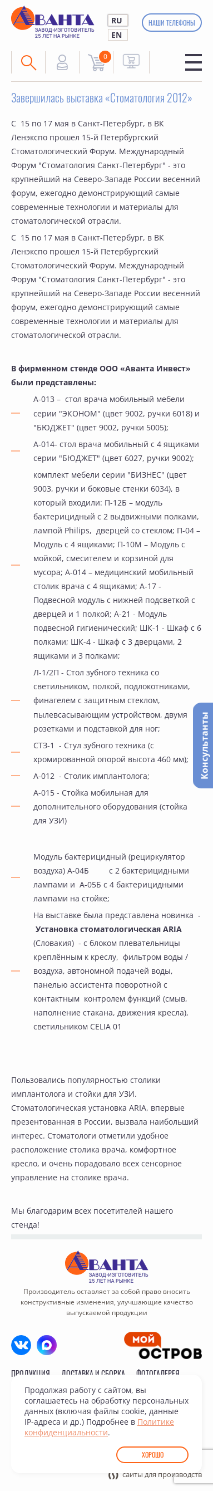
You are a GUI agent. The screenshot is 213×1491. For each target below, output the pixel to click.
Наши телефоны (171, 22)
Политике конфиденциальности (99, 1427)
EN (116, 35)
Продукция (30, 1373)
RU (116, 20)
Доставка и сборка (93, 1373)
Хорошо (153, 1454)
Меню (193, 62)
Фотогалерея (158, 1373)
